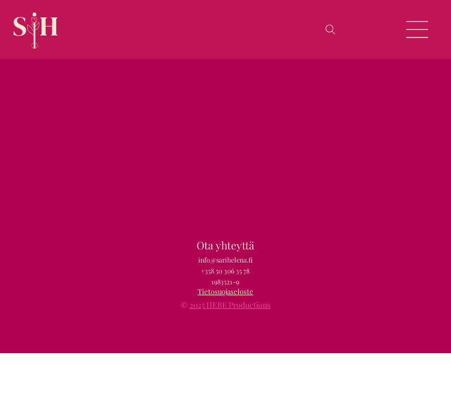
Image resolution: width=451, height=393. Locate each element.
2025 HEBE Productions (229, 305)
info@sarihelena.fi (225, 259)
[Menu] (417, 29)
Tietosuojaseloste (225, 291)
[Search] (330, 29)
